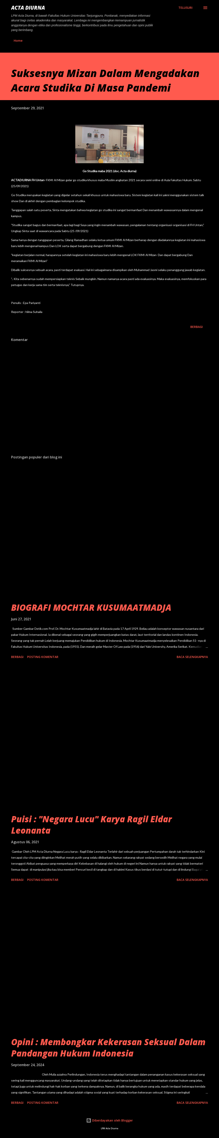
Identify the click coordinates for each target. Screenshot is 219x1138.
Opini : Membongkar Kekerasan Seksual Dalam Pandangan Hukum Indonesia (108, 1047)
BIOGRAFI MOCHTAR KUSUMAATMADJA (91, 607)
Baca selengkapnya (192, 657)
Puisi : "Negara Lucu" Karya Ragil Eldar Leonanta (91, 824)
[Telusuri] (185, 7)
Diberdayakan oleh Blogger (109, 1120)
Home (18, 41)
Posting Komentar (42, 657)
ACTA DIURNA (28, 7)
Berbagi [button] (196, 327)
